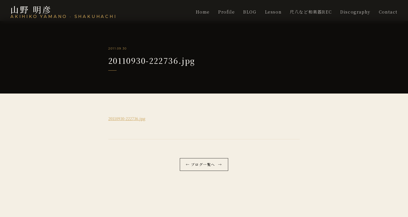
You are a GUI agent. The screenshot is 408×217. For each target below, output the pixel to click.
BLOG (249, 12)
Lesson (273, 12)
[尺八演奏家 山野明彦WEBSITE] (63, 12)
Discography (355, 12)
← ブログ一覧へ (200, 164)
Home (203, 12)
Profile (226, 12)
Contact (388, 12)
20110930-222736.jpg (126, 118)
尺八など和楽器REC (311, 12)
